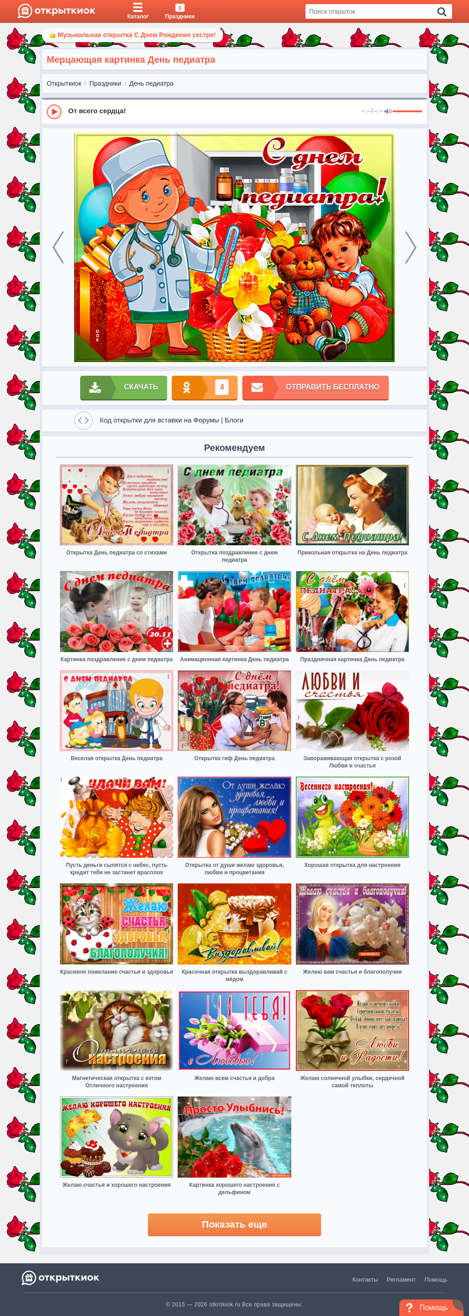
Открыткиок (64, 83)
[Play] (54, 111)
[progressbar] (407, 112)
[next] (411, 247)
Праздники (105, 83)
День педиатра (151, 83)
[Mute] (388, 111)
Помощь (436, 1279)
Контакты (365, 1279)
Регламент (401, 1279)
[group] (234, 111)
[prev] (58, 247)
